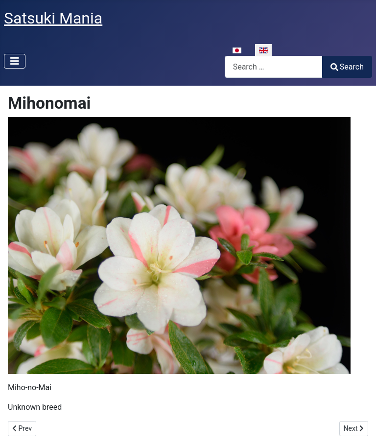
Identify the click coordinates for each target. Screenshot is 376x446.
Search (347, 66)
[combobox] (274, 67)
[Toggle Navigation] (14, 61)
